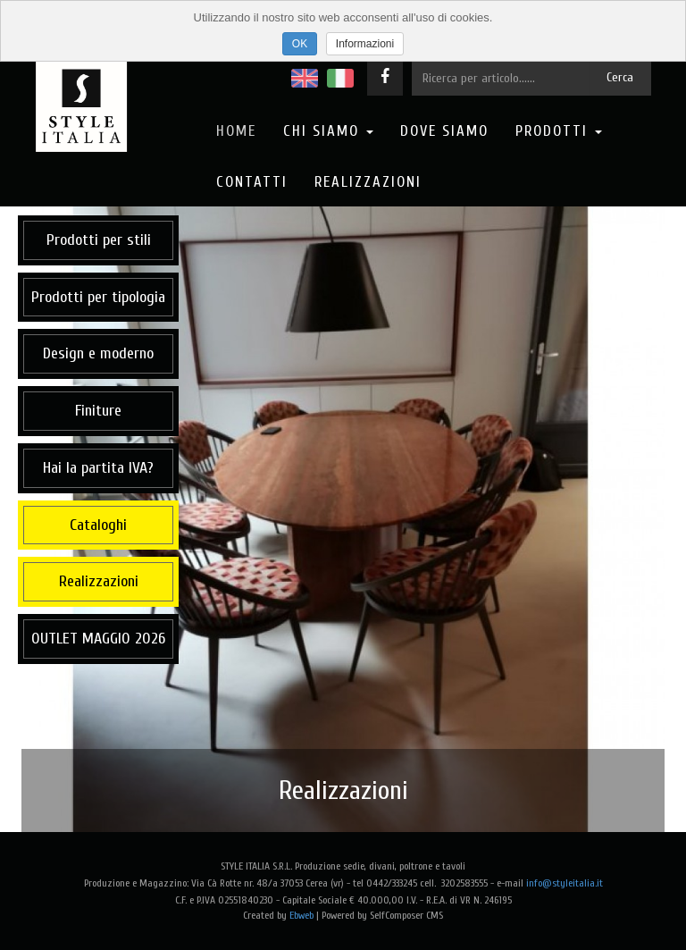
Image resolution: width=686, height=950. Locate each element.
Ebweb (301, 915)
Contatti (252, 181)
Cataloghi (98, 525)
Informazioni (365, 44)
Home (236, 130)
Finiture (98, 410)
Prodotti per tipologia (98, 297)
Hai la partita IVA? (98, 467)
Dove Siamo (444, 130)
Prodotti (558, 130)
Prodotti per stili (98, 240)
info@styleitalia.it (564, 883)
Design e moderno (98, 353)
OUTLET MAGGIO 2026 (98, 638)
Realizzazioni (368, 181)
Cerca (620, 77)
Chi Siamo (328, 130)
